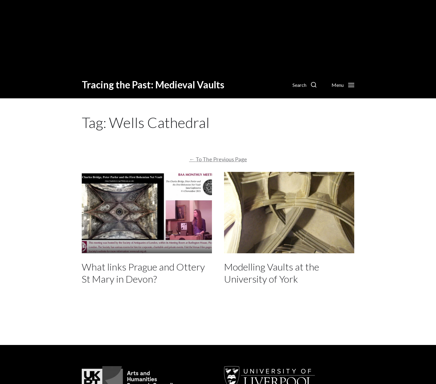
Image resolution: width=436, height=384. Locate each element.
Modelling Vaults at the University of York (271, 273)
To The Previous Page (218, 159)
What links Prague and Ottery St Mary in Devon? (143, 273)
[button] (304, 84)
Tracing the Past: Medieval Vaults (153, 85)
